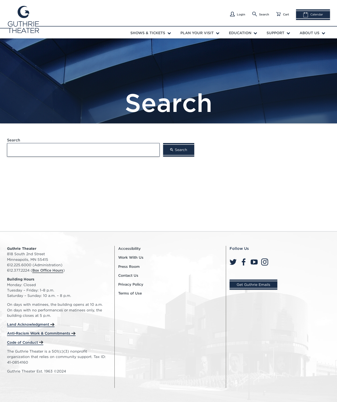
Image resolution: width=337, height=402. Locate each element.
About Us (309, 33)
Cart (282, 14)
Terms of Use (130, 293)
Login (237, 14)
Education (240, 33)
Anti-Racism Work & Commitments (38, 333)
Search (260, 14)
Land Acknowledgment (28, 324)
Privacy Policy (130, 284)
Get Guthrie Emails (253, 284)
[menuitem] (151, 32)
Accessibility (129, 248)
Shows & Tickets (147, 33)
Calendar (313, 14)
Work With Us (130, 257)
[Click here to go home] (23, 19)
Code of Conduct (22, 342)
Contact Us (128, 275)
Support (275, 33)
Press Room (129, 266)
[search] (83, 149)
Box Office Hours (47, 270)
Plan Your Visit (197, 33)
